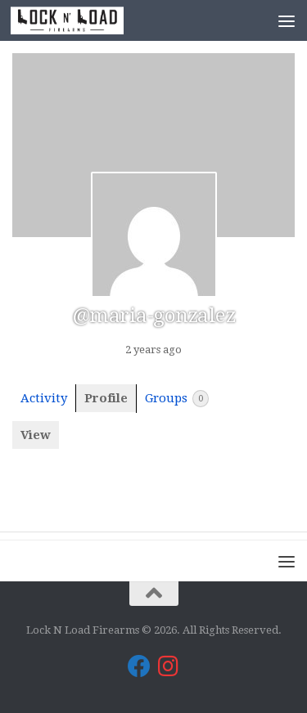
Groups (177, 398)
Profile (106, 398)
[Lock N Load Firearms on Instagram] (168, 666)
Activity (43, 398)
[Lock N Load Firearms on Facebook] (139, 666)
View (35, 435)
